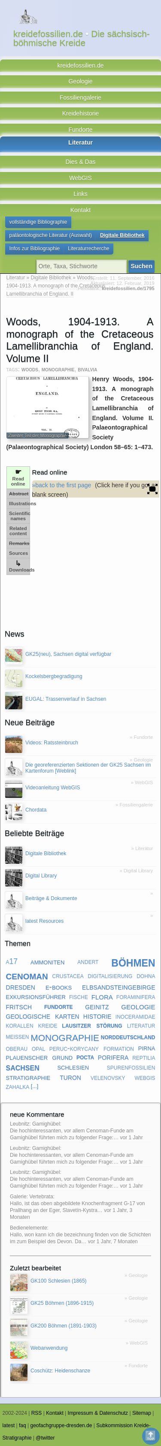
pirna (146, 1047)
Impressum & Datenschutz (98, 1413)
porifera (113, 1056)
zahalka (18, 1086)
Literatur (80, 142)
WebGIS (80, 178)
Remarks (19, 543)
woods (29, 369)
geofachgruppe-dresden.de (61, 1425)
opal (38, 1048)
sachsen (22, 1067)
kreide (48, 1025)
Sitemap (141, 1413)
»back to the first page (61, 485)
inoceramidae (135, 1016)
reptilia (143, 1057)
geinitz (97, 1006)
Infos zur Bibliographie (34, 249)
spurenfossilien (131, 1067)
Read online (18, 477)
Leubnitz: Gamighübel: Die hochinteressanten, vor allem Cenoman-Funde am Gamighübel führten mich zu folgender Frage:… (72, 1131)
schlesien (73, 1066)
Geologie (80, 81)
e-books (59, 986)
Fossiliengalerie (80, 97)
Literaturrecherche (88, 249)
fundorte (58, 1006)
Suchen (141, 266)
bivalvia (87, 369)
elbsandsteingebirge (118, 986)
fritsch (19, 1006)
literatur (141, 1025)
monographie (58, 369)
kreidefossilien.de (80, 65)
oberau (17, 1048)
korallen (19, 1025)
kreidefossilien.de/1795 (128, 288)
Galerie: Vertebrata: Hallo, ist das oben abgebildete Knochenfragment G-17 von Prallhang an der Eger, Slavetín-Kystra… (77, 1203)
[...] (35, 1086)
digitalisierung (110, 975)
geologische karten (42, 1015)
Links (80, 193)
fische (78, 996)
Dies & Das (80, 161)
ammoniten (47, 961)
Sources (18, 553)
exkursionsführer (36, 996)
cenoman (27, 975)
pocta (85, 1057)
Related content (18, 531)
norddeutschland (128, 1036)
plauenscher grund (39, 1056)
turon (70, 1077)
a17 (12, 961)
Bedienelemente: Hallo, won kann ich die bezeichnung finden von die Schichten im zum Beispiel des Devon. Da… (80, 1235)
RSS (36, 1413)
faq (22, 1425)
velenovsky (108, 1077)
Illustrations (19, 503)
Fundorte (80, 129)
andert (87, 961)
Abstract (18, 493)
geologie (138, 1006)
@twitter (45, 1438)
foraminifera (135, 996)
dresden (20, 986)
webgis (145, 1077)
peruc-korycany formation (91, 1048)
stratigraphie (28, 1077)
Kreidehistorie (80, 113)
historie (97, 1015)
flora (102, 996)
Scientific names (19, 516)
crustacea (68, 975)
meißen (17, 1036)
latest (9, 1425)
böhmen (133, 961)
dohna (146, 975)
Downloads (19, 566)
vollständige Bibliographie (38, 222)
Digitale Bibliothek (122, 235)
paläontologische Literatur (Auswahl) (50, 235)
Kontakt (80, 210)
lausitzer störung (92, 1025)
